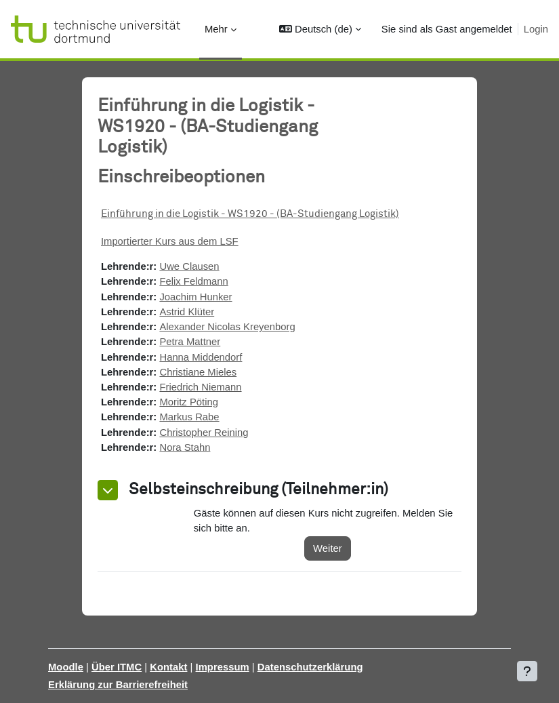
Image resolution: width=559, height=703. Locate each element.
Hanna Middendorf (200, 357)
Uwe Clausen (189, 266)
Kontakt (168, 667)
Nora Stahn (184, 447)
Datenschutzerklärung (310, 667)
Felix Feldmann (193, 281)
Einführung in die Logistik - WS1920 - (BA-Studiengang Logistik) (250, 214)
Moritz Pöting (188, 402)
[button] (319, 29)
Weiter (327, 548)
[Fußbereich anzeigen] (527, 671)
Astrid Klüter (186, 311)
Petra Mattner (189, 341)
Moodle (65, 667)
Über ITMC (116, 667)
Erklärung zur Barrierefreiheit (118, 684)
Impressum (222, 667)
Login (536, 29)
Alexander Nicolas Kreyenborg (227, 326)
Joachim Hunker (195, 297)
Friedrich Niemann (200, 387)
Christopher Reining (203, 432)
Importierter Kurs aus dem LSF (170, 241)
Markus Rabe (189, 416)
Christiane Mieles (197, 372)
